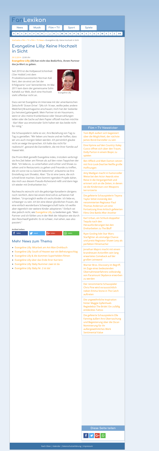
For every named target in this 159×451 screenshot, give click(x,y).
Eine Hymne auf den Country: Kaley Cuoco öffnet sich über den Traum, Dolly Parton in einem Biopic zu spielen (102, 150)
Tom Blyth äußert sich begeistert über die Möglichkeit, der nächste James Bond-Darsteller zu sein (101, 136)
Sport (71, 27)
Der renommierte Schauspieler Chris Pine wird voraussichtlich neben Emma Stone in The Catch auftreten (101, 289)
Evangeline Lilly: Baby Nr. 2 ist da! (32, 268)
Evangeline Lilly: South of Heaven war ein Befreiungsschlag (46, 251)
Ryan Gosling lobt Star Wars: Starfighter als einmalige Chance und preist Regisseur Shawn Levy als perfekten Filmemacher (103, 239)
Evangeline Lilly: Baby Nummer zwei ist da (37, 264)
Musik (37, 27)
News (20, 27)
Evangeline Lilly (21, 60)
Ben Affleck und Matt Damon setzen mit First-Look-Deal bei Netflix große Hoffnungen (102, 164)
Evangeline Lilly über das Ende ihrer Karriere (39, 259)
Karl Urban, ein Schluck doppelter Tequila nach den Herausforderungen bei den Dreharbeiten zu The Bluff (101, 223)
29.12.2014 (16, 57)
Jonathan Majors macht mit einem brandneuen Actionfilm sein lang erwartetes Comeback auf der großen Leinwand (101, 254)
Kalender (56, 446)
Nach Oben (46, 446)
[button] (20, 233)
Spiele (88, 27)
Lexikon (29, 20)
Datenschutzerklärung (71, 446)
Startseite (16, 40)
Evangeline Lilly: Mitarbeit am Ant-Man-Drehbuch (41, 247)
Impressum (88, 446)
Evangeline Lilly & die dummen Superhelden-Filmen (42, 255)
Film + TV (54, 27)
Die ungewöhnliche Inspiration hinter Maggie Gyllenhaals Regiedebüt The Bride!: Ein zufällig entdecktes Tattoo (101, 305)
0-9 (119, 33)
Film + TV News (37, 40)
